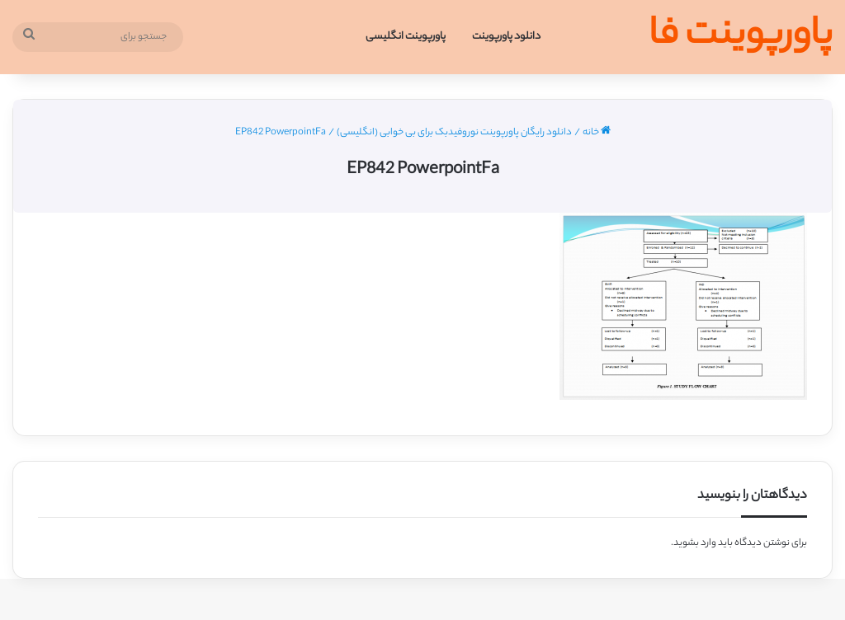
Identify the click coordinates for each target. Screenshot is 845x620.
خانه (597, 132)
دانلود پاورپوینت (506, 36)
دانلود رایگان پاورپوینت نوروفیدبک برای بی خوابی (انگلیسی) (454, 132)
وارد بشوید (694, 543)
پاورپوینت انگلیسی (406, 36)
